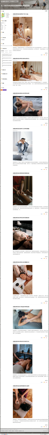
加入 (43, 434)
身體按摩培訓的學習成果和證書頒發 (21, 217)
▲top (47, 429)
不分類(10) (3, 39)
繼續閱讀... (46, 87)
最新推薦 (10, 50)
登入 (41, 434)
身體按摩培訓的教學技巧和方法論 (20, 14)
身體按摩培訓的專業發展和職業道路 (21, 173)
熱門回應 (6, 52)
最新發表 (2, 50)
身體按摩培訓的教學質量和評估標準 (21, 385)
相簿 (9, 1)
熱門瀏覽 (2, 52)
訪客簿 (15, 1)
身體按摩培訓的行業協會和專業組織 (21, 306)
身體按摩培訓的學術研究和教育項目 (21, 341)
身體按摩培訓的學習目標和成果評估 (21, 58)
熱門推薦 (10, 52)
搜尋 (11, 34)
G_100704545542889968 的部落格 (15, 6)
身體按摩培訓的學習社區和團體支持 (21, 262)
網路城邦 (45, 434)
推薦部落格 (7, 14)
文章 (4, 1)
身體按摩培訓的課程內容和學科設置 (21, 93)
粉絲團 (3, 434)
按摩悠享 (2, 17)
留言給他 (7, 17)
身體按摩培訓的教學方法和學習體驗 (21, 128)
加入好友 (7, 13)
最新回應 (6, 50)
